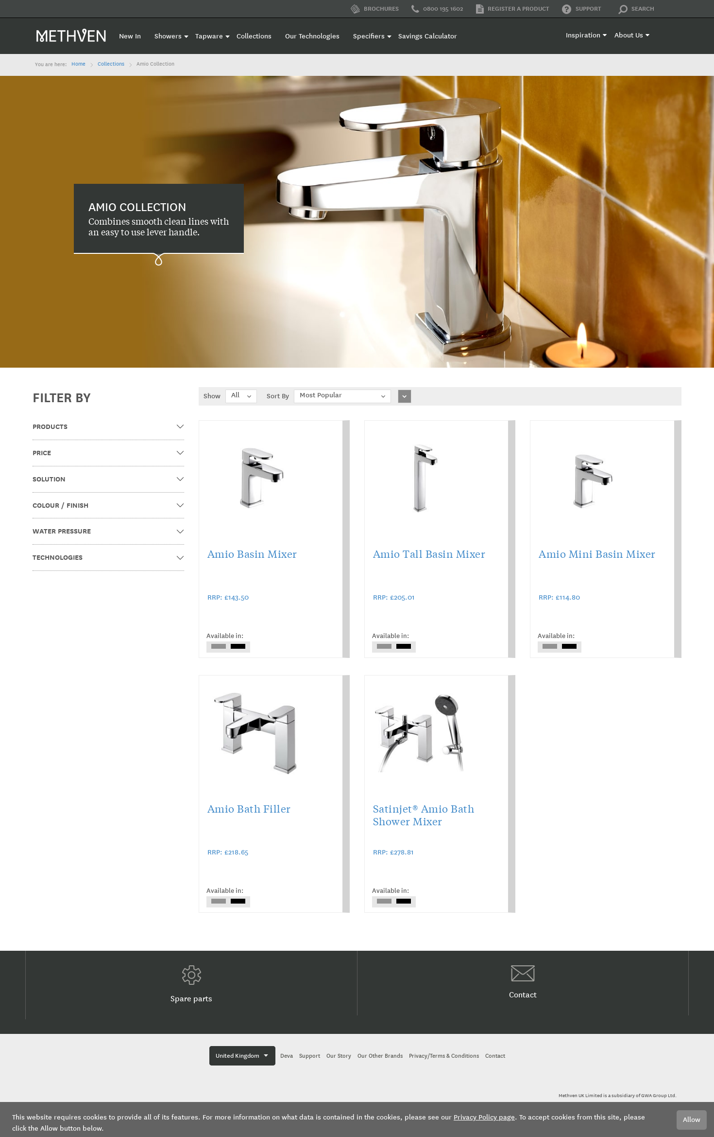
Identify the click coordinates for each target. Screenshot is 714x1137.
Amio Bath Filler (249, 808)
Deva (286, 1056)
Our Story (338, 1056)
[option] (218, 646)
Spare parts (191, 984)
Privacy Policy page (484, 1117)
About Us (628, 35)
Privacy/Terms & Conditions (444, 1056)
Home (78, 64)
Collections (111, 64)
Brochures (375, 9)
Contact (523, 982)
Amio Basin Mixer (252, 553)
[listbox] (228, 647)
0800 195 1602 (437, 9)
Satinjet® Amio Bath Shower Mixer (424, 814)
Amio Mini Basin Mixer (597, 553)
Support (581, 9)
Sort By (278, 396)
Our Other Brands (380, 1056)
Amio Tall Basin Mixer (429, 553)
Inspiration (583, 35)
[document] (357, 1119)
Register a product (512, 9)
